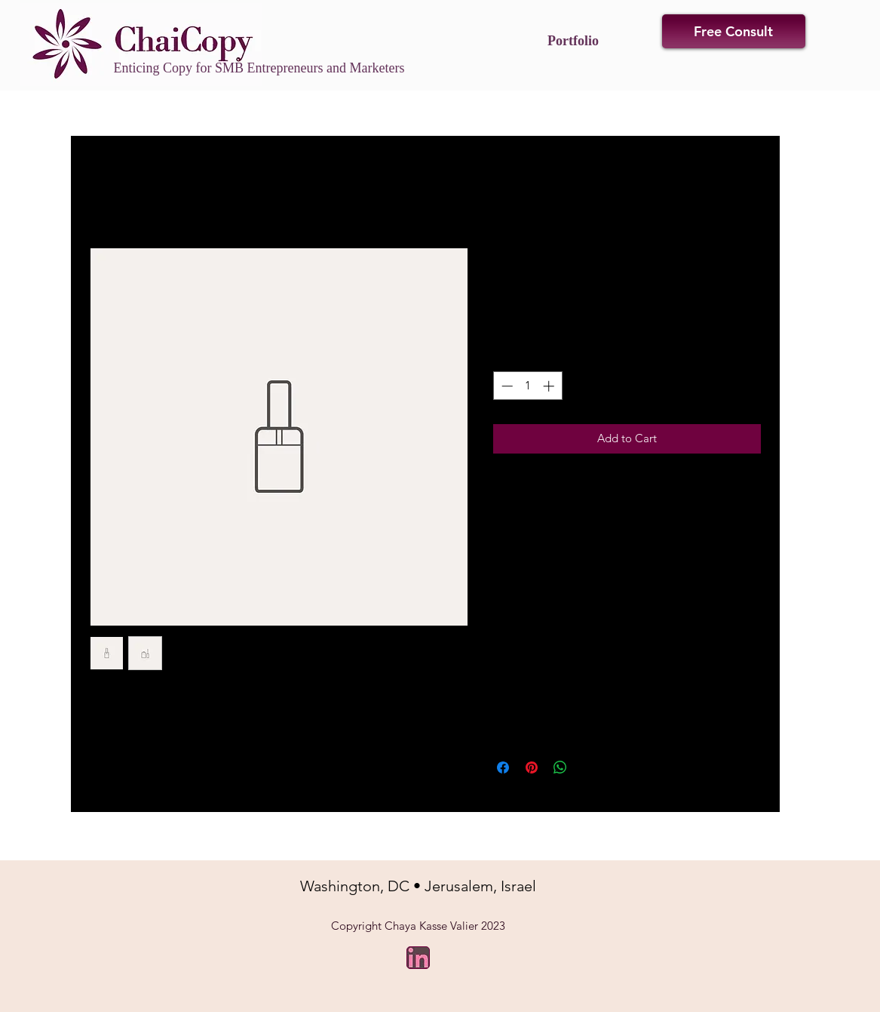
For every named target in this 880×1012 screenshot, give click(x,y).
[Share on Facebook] (503, 767)
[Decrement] (505, 386)
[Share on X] (589, 767)
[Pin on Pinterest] (532, 767)
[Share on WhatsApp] (560, 767)
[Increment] (550, 386)
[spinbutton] (527, 386)
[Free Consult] (733, 31)
